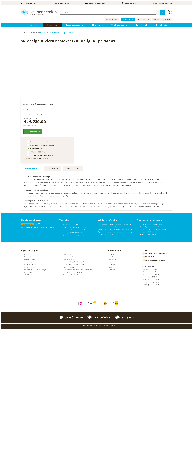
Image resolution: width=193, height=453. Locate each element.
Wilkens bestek (29, 267)
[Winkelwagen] (170, 12)
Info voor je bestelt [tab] (73, 168)
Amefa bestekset (69, 259)
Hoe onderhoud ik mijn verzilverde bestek (77, 270)
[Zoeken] (108, 12)
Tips (110, 267)
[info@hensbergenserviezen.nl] (154, 260)
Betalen (111, 257)
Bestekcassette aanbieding (72, 272)
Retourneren (113, 262)
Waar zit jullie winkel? (149, 234)
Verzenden (112, 259)
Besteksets (34, 33)
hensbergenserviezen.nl (162, 19)
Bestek (26, 254)
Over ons (112, 264)
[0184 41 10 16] (148, 257)
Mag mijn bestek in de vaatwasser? (154, 229)
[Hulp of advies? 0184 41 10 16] (162, 3)
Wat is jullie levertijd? (149, 232)
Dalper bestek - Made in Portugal (35, 270)
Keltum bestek (68, 257)
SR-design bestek (30, 264)
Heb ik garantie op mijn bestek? (153, 227)
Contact (112, 270)
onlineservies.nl (143, 19)
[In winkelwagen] (32, 131)
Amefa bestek (68, 254)
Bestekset (27, 257)
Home (26, 33)
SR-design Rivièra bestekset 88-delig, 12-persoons (56, 33)
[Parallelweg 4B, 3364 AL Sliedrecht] (155, 253)
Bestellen (112, 254)
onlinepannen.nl (112, 19)
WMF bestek (28, 272)
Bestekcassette (29, 259)
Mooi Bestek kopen (30, 262)
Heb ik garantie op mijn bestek (73, 264)
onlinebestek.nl (127, 19)
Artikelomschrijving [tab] (31, 168)
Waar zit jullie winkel (70, 275)
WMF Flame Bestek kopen (33, 275)
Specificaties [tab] (52, 168)
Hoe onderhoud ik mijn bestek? (152, 224)
